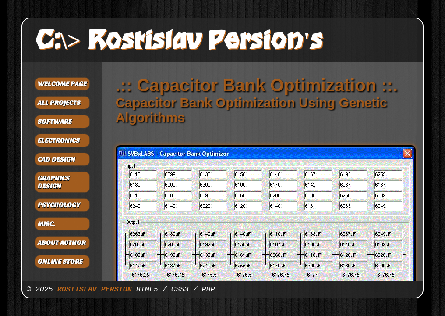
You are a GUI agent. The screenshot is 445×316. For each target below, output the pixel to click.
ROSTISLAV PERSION (94, 289)
